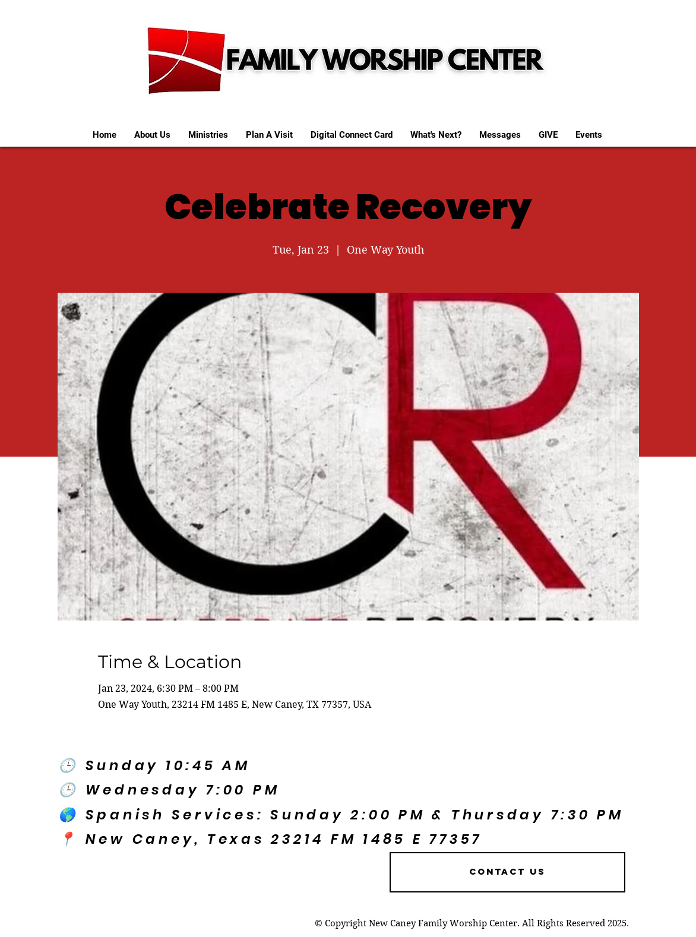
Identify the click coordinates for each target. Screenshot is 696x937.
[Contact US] (507, 872)
